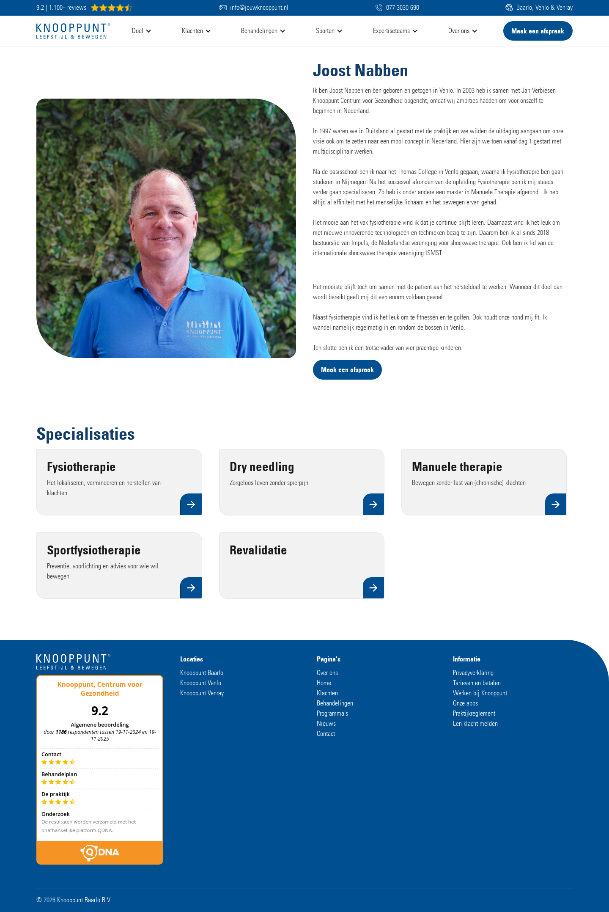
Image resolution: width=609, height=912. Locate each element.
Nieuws (326, 723)
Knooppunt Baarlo (201, 673)
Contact (326, 734)
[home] (73, 30)
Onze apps (465, 703)
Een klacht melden (475, 723)
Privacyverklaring (473, 673)
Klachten (327, 693)
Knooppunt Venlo (200, 683)
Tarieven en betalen (477, 683)
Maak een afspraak (537, 31)
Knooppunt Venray (202, 693)
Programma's (332, 713)
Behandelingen (335, 703)
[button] (144, 31)
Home (324, 683)
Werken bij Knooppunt (480, 693)
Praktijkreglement (474, 713)
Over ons (327, 673)
